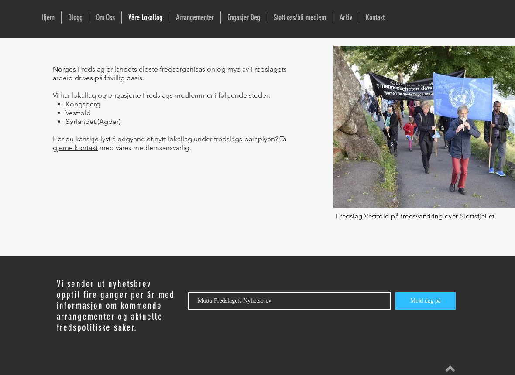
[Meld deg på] (425, 301)
